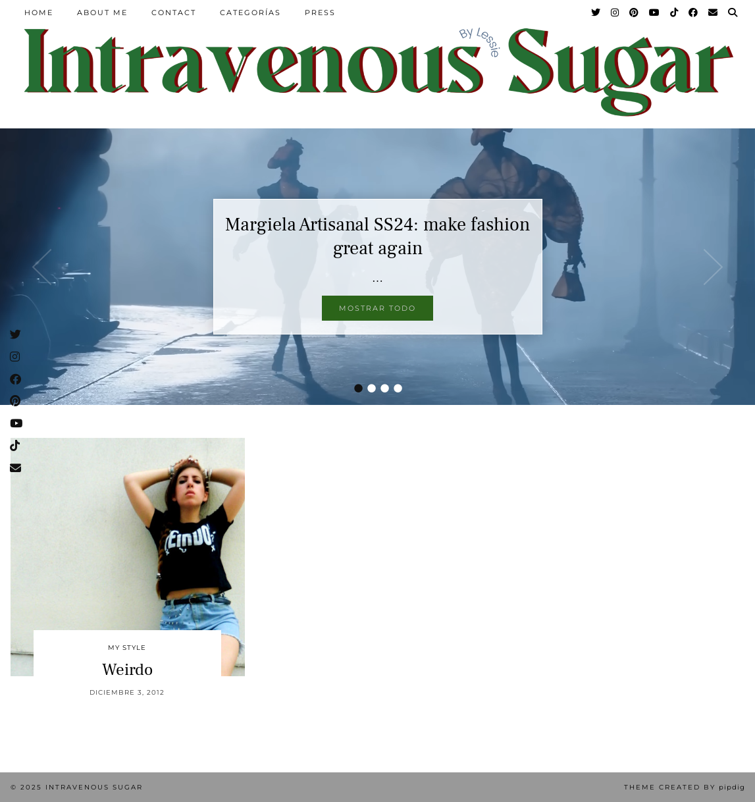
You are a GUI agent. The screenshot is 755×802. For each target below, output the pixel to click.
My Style (127, 647)
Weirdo (127, 669)
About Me (102, 12)
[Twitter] (596, 12)
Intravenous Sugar (94, 787)
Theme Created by (684, 787)
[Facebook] (694, 12)
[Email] (713, 12)
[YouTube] (655, 12)
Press (320, 12)
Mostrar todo (377, 308)
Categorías (250, 12)
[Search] (733, 12)
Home (38, 12)
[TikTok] (674, 12)
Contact (173, 12)
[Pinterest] (634, 12)
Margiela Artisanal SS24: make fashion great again (377, 236)
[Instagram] (615, 12)
